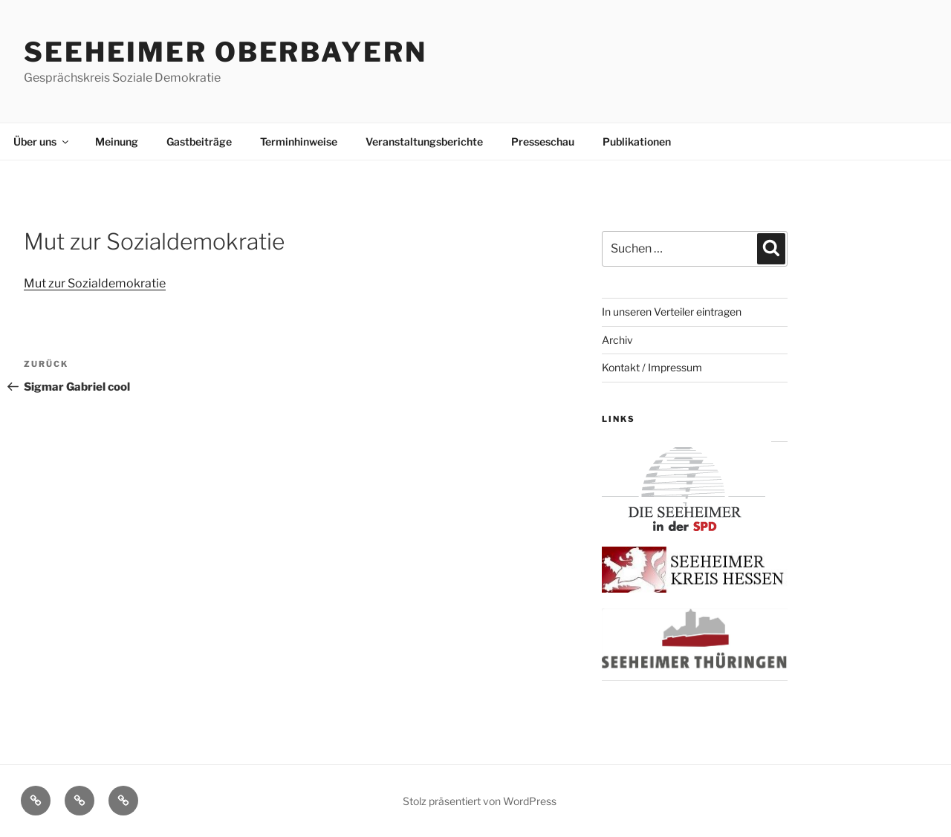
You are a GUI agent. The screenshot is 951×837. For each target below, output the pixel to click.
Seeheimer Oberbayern (225, 52)
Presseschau (542, 141)
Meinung (116, 141)
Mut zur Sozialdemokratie (95, 283)
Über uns (42, 141)
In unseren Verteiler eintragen (671, 311)
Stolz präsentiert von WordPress (479, 801)
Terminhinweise (298, 141)
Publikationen (637, 141)
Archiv (617, 339)
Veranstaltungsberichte (424, 141)
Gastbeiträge (199, 141)
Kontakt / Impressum (652, 367)
